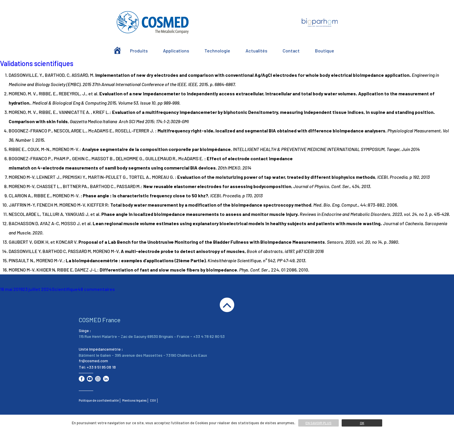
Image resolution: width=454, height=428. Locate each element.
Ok (362, 423)
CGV (153, 400)
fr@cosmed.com (93, 360)
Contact (291, 50)
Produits (139, 50)
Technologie (217, 50)
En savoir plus (318, 423)
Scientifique (65, 289)
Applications (176, 50)
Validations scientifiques (36, 63)
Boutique (324, 50)
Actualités (256, 50)
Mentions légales (134, 400)
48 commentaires (96, 289)
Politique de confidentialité (99, 400)
